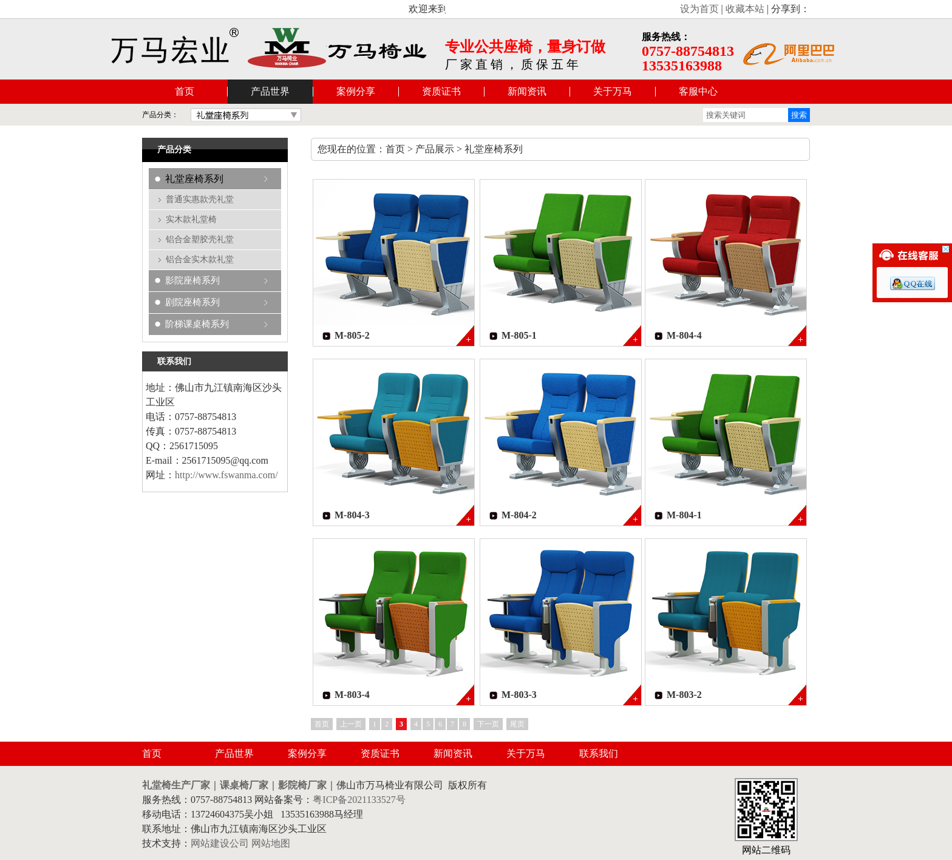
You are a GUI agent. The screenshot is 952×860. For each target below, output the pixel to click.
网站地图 (270, 843)
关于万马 (612, 91)
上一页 (351, 724)
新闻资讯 (527, 91)
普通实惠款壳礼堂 (200, 199)
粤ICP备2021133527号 (359, 799)
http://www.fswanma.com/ (226, 475)
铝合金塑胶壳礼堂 (200, 239)
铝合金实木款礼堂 (200, 259)
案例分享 (355, 91)
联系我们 (598, 753)
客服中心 (698, 91)
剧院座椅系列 (192, 302)
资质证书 (441, 91)
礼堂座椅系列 (194, 179)
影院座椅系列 (192, 280)
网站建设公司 (220, 843)
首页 (184, 91)
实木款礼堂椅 (191, 219)
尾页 (517, 724)
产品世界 (270, 91)
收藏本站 (745, 9)
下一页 (488, 724)
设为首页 (699, 9)
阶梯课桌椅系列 (197, 324)
